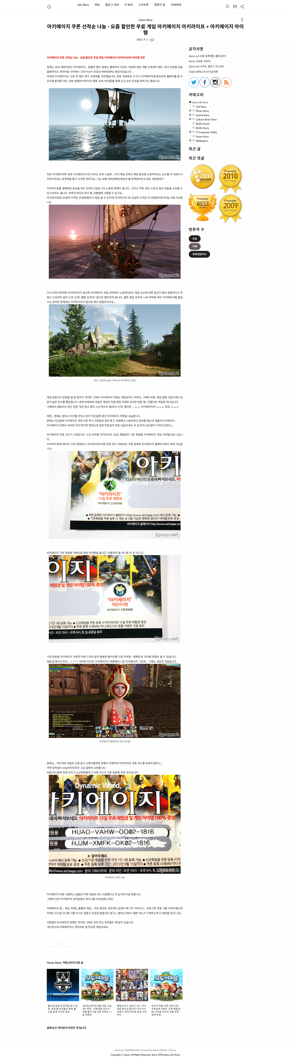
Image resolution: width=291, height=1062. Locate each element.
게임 (97, 4)
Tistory (172, 1050)
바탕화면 (176, 4)
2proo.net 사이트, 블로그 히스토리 (206, 66)
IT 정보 (129, 4)
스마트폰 (143, 4)
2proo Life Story (172, 1054)
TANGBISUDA (132, 1050)
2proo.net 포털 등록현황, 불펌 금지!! (207, 56)
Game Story (146, 20)
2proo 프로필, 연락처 (199, 61)
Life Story (83, 4)
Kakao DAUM (160, 1050)
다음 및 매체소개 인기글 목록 (203, 72)
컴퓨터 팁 (159, 4)
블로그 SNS (112, 4)
